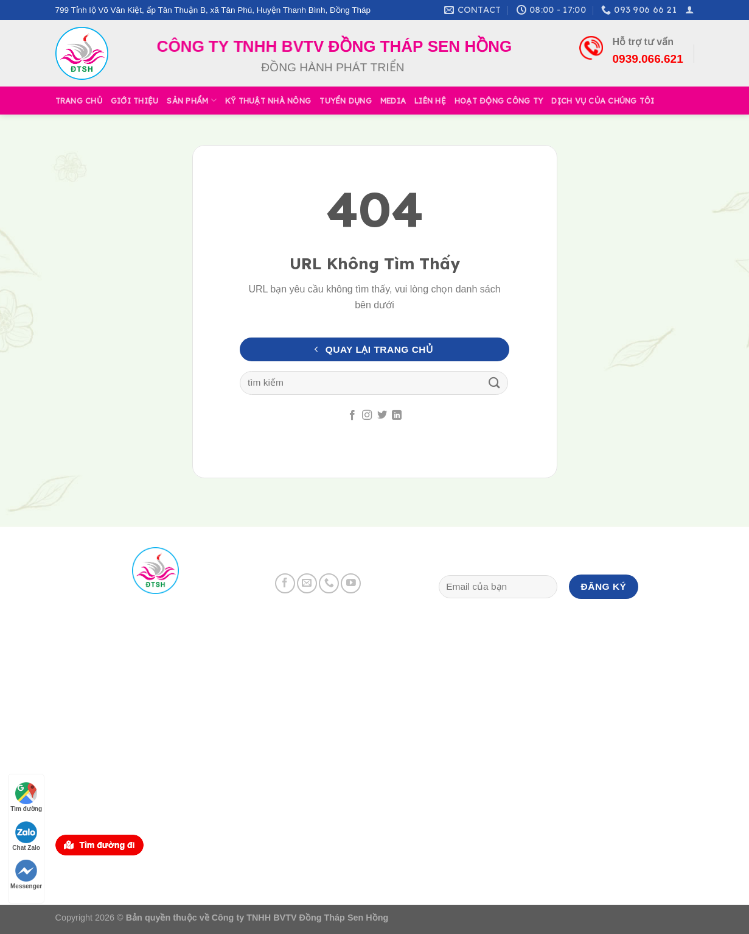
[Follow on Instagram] (367, 415)
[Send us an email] (307, 583)
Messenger (26, 875)
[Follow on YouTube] (351, 583)
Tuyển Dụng (345, 100)
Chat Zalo (26, 836)
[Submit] (494, 383)
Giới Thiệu (135, 100)
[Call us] (329, 583)
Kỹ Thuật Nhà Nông (268, 100)
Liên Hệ (430, 100)
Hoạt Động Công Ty (499, 100)
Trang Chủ (78, 100)
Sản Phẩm (192, 100)
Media (393, 100)
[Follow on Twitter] (382, 415)
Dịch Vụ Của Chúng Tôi (602, 100)
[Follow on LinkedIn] (397, 415)
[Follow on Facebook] (352, 415)
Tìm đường (26, 797)
